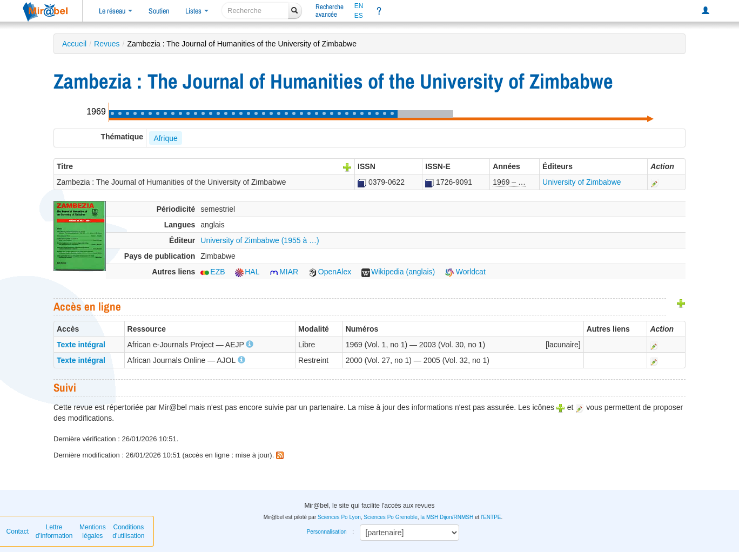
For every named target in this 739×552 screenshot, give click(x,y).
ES (358, 15)
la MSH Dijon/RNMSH (446, 517)
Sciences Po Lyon (339, 517)
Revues (106, 43)
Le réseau (115, 11)
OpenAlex (329, 271)
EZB (212, 271)
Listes (197, 11)
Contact (17, 531)
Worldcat (465, 271)
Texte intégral (81, 344)
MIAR (284, 271)
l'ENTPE (491, 517)
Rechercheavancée (329, 10)
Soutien (159, 11)
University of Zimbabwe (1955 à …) (259, 240)
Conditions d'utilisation (128, 531)
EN (359, 6)
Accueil (74, 43)
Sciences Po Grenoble (391, 517)
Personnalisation (327, 532)
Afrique (165, 138)
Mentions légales (92, 531)
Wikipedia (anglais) (398, 271)
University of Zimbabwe (581, 182)
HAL (247, 271)
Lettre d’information (54, 531)
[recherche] (255, 10)
